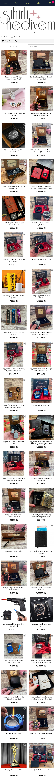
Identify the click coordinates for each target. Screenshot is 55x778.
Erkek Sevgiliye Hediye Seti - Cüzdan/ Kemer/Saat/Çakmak (14, 697)
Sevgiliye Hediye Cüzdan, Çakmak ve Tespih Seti (41, 78)
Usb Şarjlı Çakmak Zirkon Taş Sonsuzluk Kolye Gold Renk (41, 352)
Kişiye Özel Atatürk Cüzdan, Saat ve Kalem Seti (14, 524)
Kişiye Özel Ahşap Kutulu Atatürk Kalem (41, 632)
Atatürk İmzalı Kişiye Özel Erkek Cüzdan (14, 632)
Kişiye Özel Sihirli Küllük (13, 480)
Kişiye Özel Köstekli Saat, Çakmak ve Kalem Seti (14, 157)
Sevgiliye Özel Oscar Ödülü (14, 502)
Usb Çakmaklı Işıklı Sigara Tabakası (41, 675)
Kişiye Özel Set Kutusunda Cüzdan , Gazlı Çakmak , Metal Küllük (14, 654)
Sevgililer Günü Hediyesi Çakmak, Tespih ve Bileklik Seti (41, 114)
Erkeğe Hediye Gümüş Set (13, 717)
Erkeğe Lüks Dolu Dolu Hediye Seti (41, 718)
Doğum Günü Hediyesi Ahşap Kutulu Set (41, 589)
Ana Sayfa (4, 37)
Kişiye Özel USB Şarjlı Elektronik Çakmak (13, 244)
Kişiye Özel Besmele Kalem (14, 372)
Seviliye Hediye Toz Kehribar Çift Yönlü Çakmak (13, 395)
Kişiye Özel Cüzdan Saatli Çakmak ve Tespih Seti (14, 589)
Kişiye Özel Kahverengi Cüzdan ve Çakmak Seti (41, 330)
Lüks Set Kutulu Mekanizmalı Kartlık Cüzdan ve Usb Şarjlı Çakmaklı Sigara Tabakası (41, 546)
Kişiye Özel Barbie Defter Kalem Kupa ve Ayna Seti (41, 654)
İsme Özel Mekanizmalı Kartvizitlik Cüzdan (41, 373)
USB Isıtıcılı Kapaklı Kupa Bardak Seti (41, 611)
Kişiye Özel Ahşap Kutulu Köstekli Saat (41, 697)
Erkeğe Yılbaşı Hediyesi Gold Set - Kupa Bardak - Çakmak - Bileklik (14, 611)
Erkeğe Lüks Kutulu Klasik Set (41, 200)
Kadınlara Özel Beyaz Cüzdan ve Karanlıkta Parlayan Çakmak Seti (41, 460)
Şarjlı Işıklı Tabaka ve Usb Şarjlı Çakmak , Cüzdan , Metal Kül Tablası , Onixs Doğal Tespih (41, 438)
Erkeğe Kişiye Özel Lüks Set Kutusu (41, 222)
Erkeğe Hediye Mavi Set (41, 286)
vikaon (52, 774)
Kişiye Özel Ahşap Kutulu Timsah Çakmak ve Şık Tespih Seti (41, 136)
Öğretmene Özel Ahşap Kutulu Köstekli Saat (14, 136)
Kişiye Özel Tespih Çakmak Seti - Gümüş (14, 309)
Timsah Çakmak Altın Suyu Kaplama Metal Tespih (14, 78)
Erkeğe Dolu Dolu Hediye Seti (41, 502)
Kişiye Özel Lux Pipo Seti (41, 566)
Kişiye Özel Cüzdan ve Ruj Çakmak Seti (41, 524)
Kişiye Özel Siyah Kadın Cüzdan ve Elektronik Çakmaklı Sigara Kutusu (41, 309)
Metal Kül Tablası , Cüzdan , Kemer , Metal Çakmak (41, 179)
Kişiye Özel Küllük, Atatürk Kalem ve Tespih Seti (14, 201)
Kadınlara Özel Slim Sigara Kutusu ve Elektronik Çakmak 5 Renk (14, 546)
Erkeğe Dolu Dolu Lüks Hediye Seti (14, 675)
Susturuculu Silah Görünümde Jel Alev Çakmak (13, 416)
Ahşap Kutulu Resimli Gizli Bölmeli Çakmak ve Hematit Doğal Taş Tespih (41, 244)
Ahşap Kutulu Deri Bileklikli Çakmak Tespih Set (14, 352)
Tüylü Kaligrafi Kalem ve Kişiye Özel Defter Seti (14, 179)
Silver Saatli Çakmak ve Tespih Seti (41, 480)
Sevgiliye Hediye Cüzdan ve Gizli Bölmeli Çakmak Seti (13, 460)
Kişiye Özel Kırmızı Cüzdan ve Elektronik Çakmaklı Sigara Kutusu (41, 157)
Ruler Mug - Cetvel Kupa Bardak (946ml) (13, 222)
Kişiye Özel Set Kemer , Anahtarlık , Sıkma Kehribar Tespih (14, 330)
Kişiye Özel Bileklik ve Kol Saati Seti (41, 416)
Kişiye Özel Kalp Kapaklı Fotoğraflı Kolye (14, 114)
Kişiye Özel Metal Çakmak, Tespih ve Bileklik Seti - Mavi (41, 265)
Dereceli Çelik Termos (14, 566)
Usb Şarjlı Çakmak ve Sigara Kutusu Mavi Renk (14, 438)
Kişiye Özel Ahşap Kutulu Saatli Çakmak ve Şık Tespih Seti (14, 287)
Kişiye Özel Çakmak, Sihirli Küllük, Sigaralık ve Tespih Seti (14, 265)
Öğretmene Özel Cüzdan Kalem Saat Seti (41, 395)
